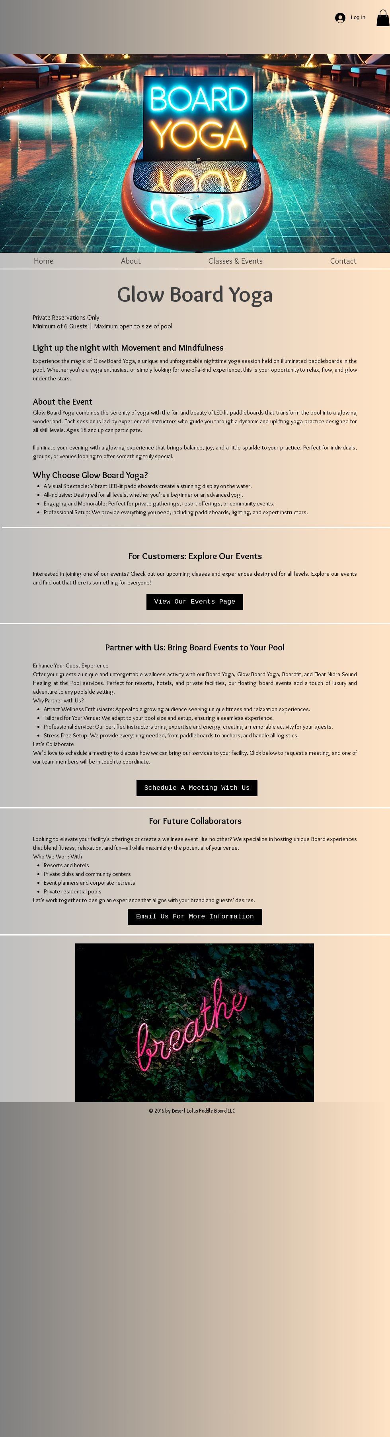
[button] (383, 18)
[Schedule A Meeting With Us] (196, 788)
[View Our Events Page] (194, 602)
